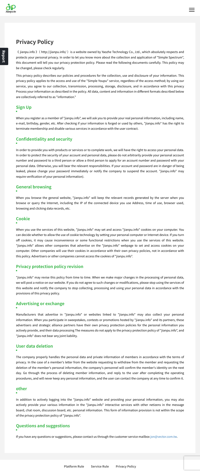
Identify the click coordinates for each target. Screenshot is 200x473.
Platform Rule (74, 466)
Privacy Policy (126, 466)
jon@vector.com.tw (163, 436)
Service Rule (100, 466)
